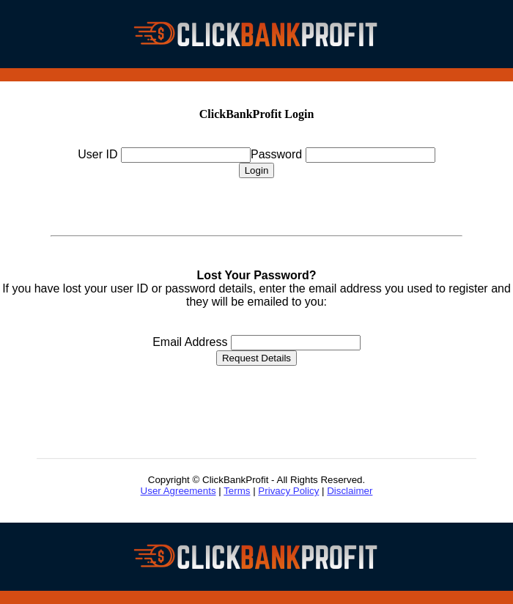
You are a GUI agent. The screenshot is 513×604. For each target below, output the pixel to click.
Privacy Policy (288, 490)
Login (257, 170)
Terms (237, 490)
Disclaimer (349, 490)
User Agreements (178, 490)
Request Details (256, 358)
